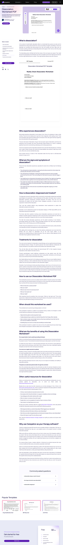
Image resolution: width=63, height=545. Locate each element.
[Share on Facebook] (5, 69)
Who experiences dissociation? (7, 46)
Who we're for (18, 2)
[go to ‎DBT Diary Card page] (31, 505)
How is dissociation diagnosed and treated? (8, 51)
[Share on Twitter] (8, 69)
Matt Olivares (7, 19)
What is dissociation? (6, 44)
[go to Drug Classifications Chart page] (11, 505)
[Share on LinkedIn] (2, 69)
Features (27, 2)
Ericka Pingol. (12, 20)
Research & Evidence (6, 53)
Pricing (35, 2)
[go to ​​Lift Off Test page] (51, 505)
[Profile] (60, 2)
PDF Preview (4, 55)
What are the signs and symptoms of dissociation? (8, 49)
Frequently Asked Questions (7, 57)
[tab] (29, 61)
